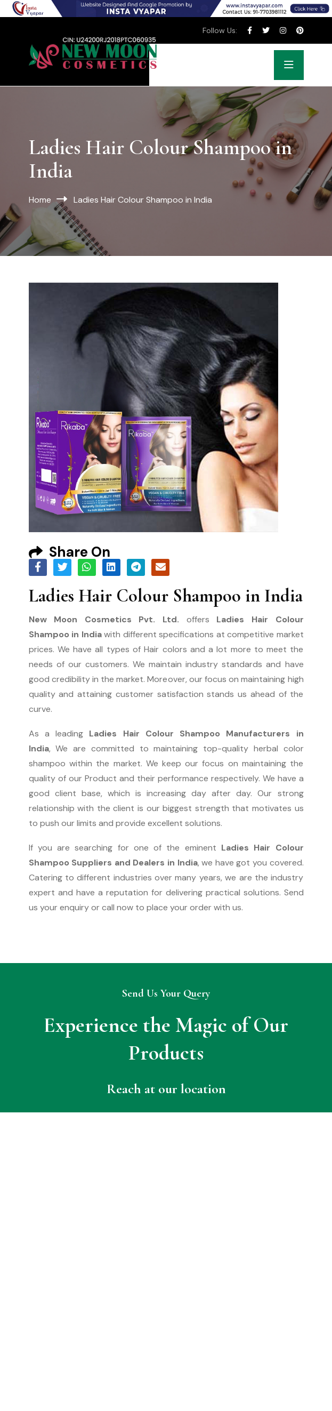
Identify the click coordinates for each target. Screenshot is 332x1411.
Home (40, 199)
